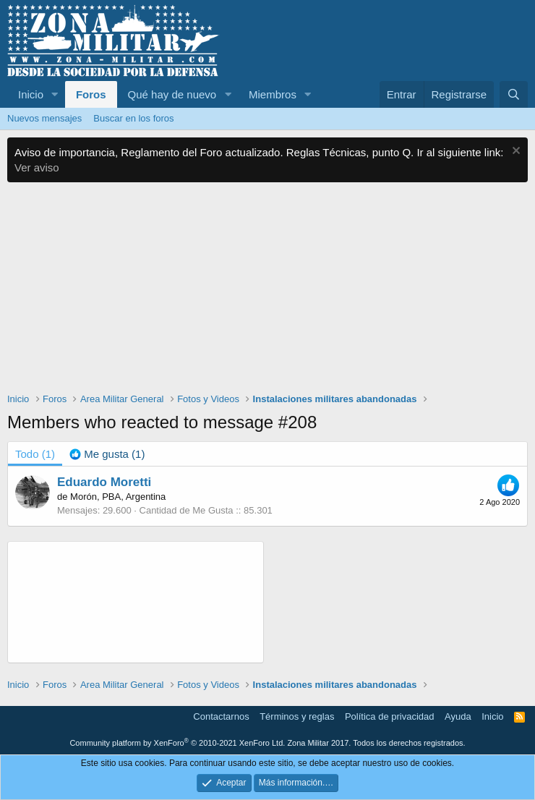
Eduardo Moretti (104, 482)
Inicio (30, 94)
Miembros (272, 94)
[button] (55, 94)
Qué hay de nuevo (172, 94)
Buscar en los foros (133, 118)
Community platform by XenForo (177, 743)
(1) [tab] (35, 454)
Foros (91, 94)
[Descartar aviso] (514, 152)
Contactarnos (221, 716)
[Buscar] (514, 94)
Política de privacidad (390, 716)
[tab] (107, 454)
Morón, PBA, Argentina (118, 496)
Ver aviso (36, 167)
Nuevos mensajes (44, 118)
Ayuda (458, 716)
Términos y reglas (297, 716)
